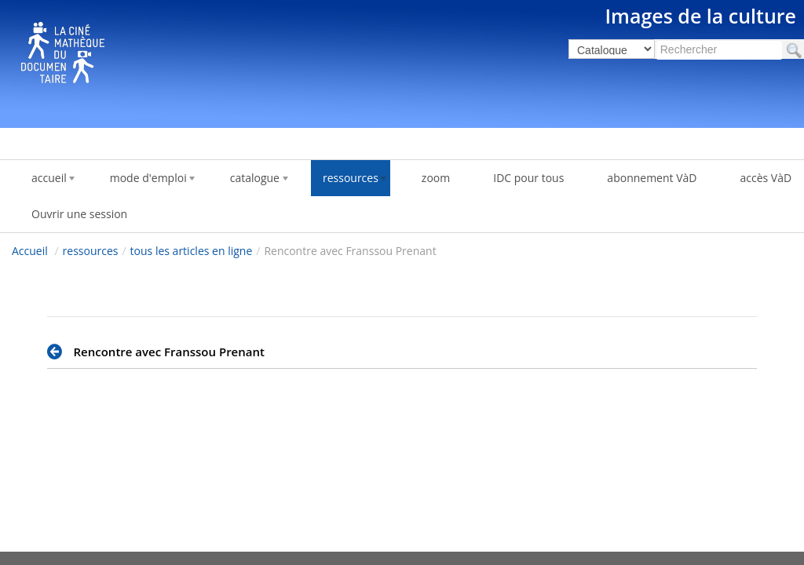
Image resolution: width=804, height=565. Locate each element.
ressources (91, 250)
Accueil (30, 250)
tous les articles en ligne (191, 250)
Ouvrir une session (79, 213)
